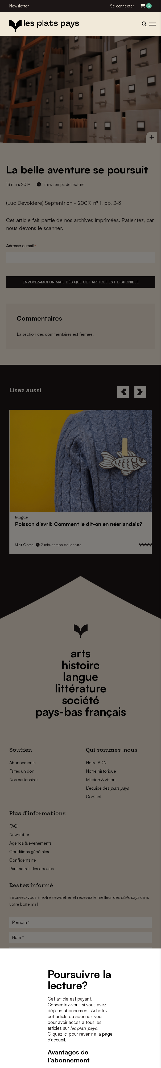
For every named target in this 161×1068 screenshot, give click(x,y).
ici (66, 1034)
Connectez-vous (64, 1004)
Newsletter (19, 5)
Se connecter (122, 5)
